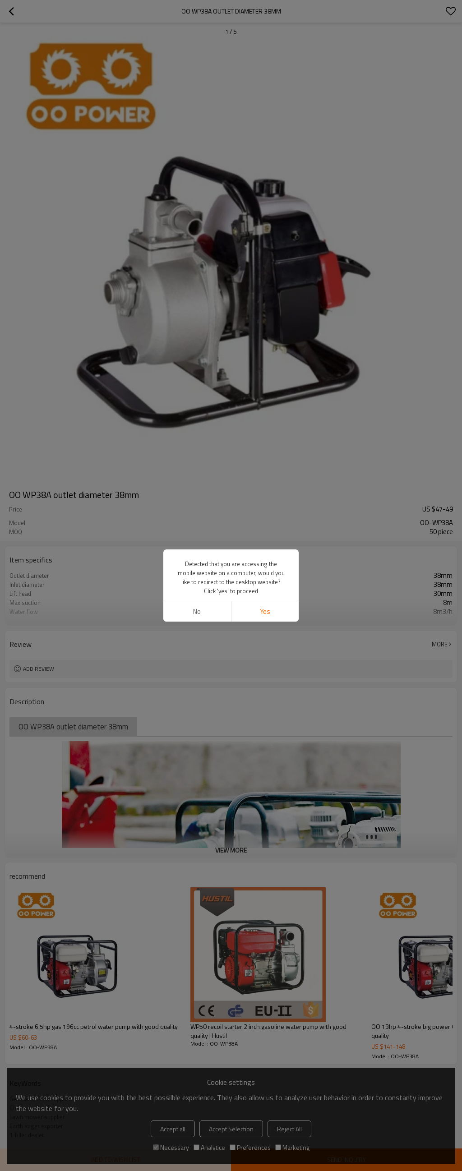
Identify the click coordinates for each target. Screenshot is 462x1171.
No (197, 611)
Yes (265, 611)
